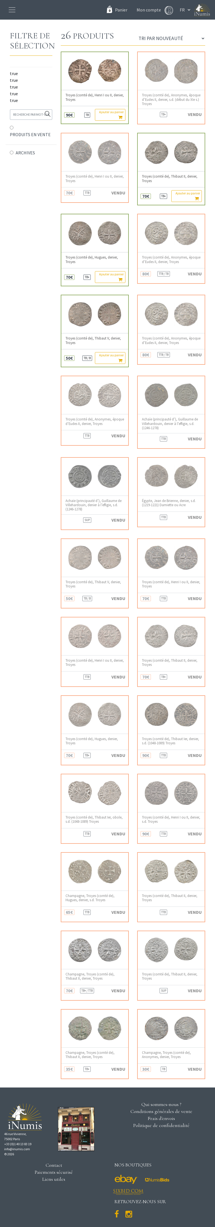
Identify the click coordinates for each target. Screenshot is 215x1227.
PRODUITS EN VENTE (30, 134)
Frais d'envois (161, 1118)
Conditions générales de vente (161, 1111)
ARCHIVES (25, 152)
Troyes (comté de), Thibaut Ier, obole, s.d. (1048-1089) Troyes (94, 819)
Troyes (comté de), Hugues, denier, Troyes (92, 259)
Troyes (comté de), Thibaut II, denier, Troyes (169, 178)
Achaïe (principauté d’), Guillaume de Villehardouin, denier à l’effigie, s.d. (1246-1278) (170, 423)
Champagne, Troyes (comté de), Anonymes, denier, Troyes (166, 1055)
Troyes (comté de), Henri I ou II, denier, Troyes (95, 97)
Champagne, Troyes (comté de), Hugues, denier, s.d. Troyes (90, 898)
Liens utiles (53, 1179)
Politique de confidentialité (161, 1125)
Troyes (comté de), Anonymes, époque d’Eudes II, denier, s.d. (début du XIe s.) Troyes (171, 99)
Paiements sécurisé (54, 1172)
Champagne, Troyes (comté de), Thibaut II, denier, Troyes (90, 976)
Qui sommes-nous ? (161, 1104)
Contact (54, 1165)
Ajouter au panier (111, 114)
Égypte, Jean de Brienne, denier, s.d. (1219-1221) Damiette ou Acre (169, 503)
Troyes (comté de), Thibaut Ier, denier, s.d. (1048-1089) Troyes (170, 741)
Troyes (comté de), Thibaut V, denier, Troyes (93, 340)
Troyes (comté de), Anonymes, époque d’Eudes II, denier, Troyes (171, 259)
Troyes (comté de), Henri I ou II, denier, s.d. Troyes (171, 819)
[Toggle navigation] (12, 9)
